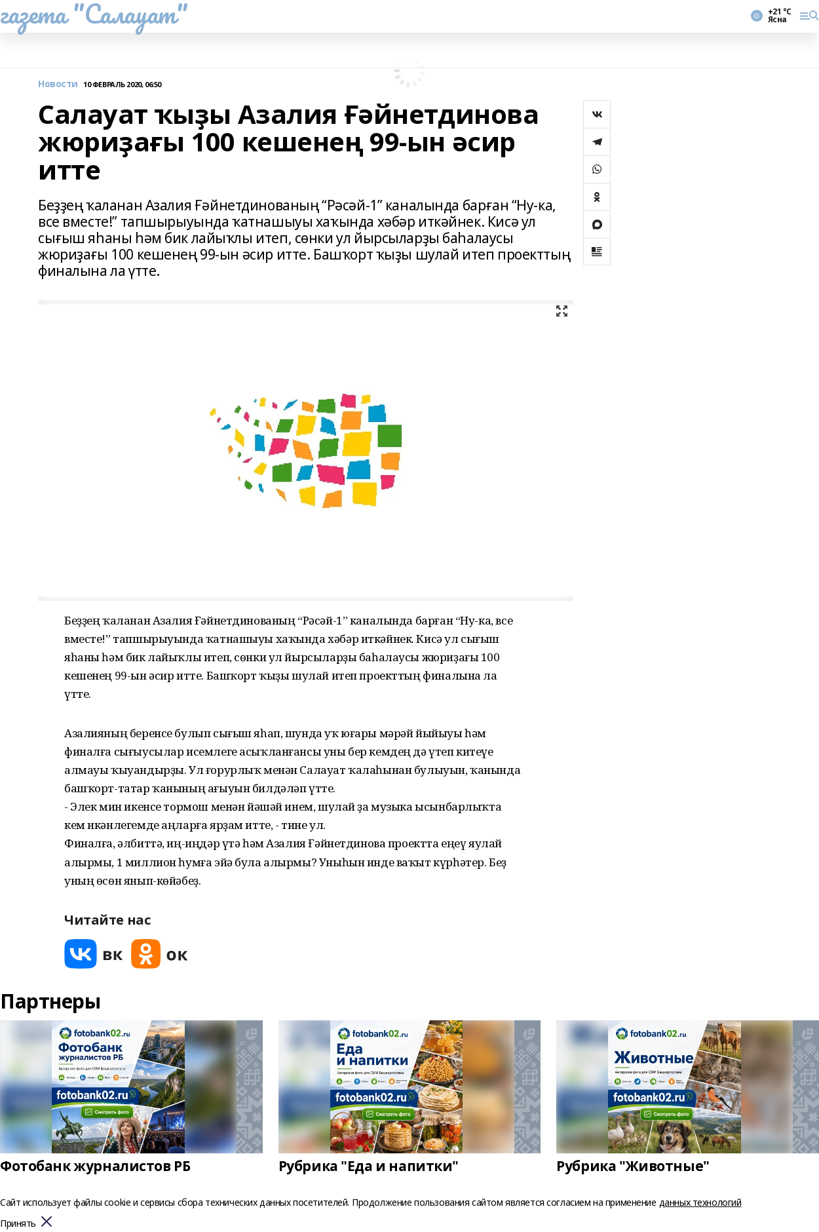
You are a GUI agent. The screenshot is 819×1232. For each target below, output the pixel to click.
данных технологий (700, 1202)
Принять (18, 1223)
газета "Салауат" (93, 13)
